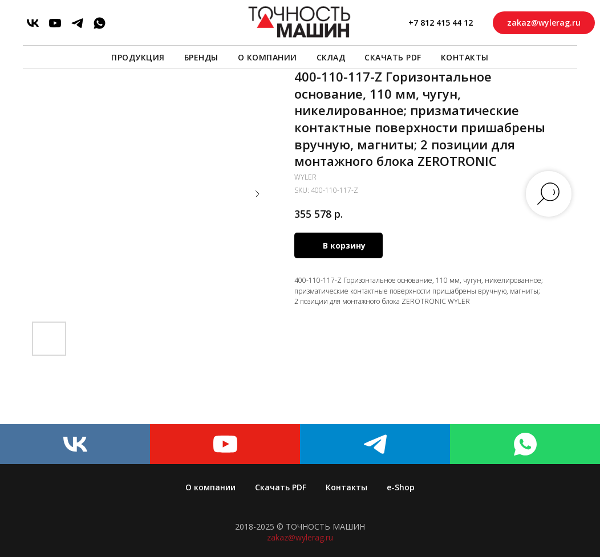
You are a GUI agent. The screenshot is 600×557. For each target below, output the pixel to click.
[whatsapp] (99, 23)
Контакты (465, 57)
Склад (331, 57)
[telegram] (77, 23)
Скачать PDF (392, 57)
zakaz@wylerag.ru (300, 537)
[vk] (33, 23)
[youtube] (55, 23)
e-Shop (401, 487)
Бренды (201, 57)
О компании (267, 57)
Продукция (138, 57)
